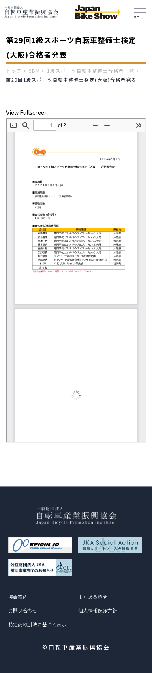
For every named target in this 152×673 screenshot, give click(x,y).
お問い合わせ (22, 610)
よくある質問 (92, 596)
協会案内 (18, 596)
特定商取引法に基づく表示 (37, 624)
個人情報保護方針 (97, 610)
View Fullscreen (27, 112)
